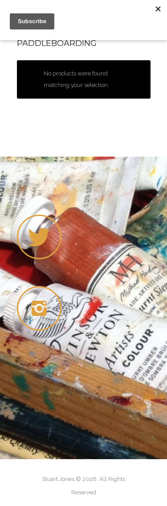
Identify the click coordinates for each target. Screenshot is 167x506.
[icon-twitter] (39, 237)
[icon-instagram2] (41, 308)
